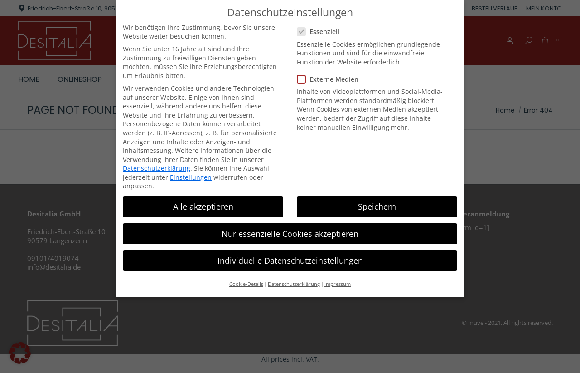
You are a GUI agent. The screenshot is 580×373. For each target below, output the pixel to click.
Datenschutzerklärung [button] (294, 284)
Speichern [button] (377, 206)
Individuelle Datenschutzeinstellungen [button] (290, 260)
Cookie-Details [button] (246, 284)
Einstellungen (191, 177)
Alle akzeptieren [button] (203, 206)
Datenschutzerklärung (156, 168)
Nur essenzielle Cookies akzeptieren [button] (290, 233)
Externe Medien (330, 79)
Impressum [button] (337, 284)
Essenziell (321, 31)
